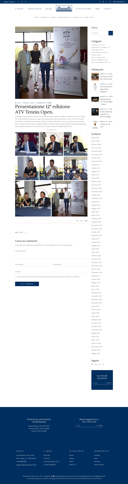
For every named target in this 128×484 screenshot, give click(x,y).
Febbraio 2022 (96, 293)
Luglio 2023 (95, 239)
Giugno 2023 (95, 242)
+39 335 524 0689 (41, 431)
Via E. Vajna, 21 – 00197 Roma (26, 458)
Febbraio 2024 (96, 219)
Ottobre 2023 (95, 232)
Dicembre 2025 (96, 151)
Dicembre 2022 (96, 262)
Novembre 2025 (96, 154)
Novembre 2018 (96, 347)
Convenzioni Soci (98, 52)
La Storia (47, 458)
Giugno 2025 (95, 168)
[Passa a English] (6, 2)
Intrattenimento (98, 60)
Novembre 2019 (96, 330)
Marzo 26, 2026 (106, 96)
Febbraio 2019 (96, 343)
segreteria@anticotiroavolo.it (26, 465)
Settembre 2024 (96, 198)
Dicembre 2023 (96, 225)
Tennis (71, 458)
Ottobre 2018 (95, 350)
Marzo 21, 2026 (106, 109)
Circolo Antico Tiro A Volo (25, 455)
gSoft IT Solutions (87, 476)
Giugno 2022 (95, 279)
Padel (71, 461)
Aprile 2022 (95, 286)
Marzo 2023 (95, 252)
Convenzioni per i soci (51, 461)
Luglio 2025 (95, 165)
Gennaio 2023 (96, 259)
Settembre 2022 (96, 272)
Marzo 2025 (95, 178)
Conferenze (96, 50)
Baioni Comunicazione (67, 476)
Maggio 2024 (95, 208)
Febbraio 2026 (96, 144)
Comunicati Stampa (48, 17)
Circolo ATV (96, 45)
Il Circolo (47, 455)
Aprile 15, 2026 (106, 74)
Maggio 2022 (95, 283)
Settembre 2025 (96, 161)
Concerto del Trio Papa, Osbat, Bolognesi (106, 89)
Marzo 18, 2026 (106, 121)
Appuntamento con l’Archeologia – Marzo (106, 101)
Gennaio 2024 (96, 222)
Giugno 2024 (95, 205)
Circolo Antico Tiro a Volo (34, 476)
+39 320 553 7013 (44, 426)
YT (103, 364)
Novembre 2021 (96, 299)
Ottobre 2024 (95, 195)
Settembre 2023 (96, 235)
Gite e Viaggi (96, 57)
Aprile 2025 (95, 175)
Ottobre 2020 (96, 310)
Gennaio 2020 (96, 323)
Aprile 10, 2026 (106, 84)
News (96, 458)
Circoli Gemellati (49, 465)
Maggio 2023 (95, 245)
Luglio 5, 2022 (28, 103)
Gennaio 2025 (96, 185)
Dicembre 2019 (96, 326)
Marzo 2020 (95, 316)
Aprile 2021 (95, 306)
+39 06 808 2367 (21, 461)
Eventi (94, 55)
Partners (97, 461)
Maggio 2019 (95, 333)
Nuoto (71, 455)
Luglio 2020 (95, 313)
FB (92, 364)
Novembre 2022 (96, 266)
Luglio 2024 (95, 202)
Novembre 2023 (96, 229)
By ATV (17, 103)
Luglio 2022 (95, 276)
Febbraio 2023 (96, 256)
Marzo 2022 (95, 289)
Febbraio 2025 (96, 181)
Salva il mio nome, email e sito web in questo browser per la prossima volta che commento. (48, 277)
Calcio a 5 (72, 465)
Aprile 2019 (95, 336)
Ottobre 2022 (95, 269)
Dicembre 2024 (96, 188)
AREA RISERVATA (118, 2)
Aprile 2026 (95, 138)
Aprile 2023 (95, 249)
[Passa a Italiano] (12, 2)
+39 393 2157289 (44, 428)
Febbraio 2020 (96, 320)
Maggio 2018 (95, 353)
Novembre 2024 (96, 192)
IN (96, 364)
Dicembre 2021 (96, 296)
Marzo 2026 (95, 141)
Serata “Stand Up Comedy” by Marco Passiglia (106, 114)
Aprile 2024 (95, 212)
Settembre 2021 (96, 303)
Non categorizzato (99, 62)
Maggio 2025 (95, 171)
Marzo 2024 (95, 215)
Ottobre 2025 (95, 158)
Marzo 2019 (95, 340)
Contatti (97, 455)
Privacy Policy (99, 465)
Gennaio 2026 (96, 148)
